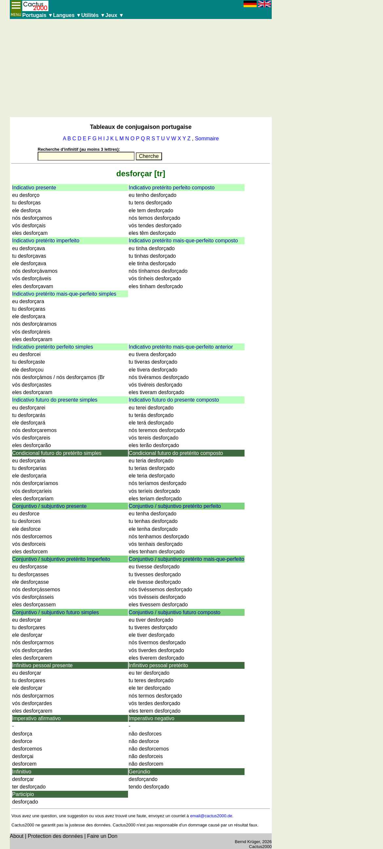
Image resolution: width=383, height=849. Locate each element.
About (17, 836)
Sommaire (207, 138)
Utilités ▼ (93, 15)
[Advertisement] (141, 68)
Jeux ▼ (114, 15)
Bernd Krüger (247, 841)
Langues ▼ (67, 15)
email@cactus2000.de (211, 815)
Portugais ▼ (37, 15)
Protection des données (55, 836)
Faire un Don (102, 836)
